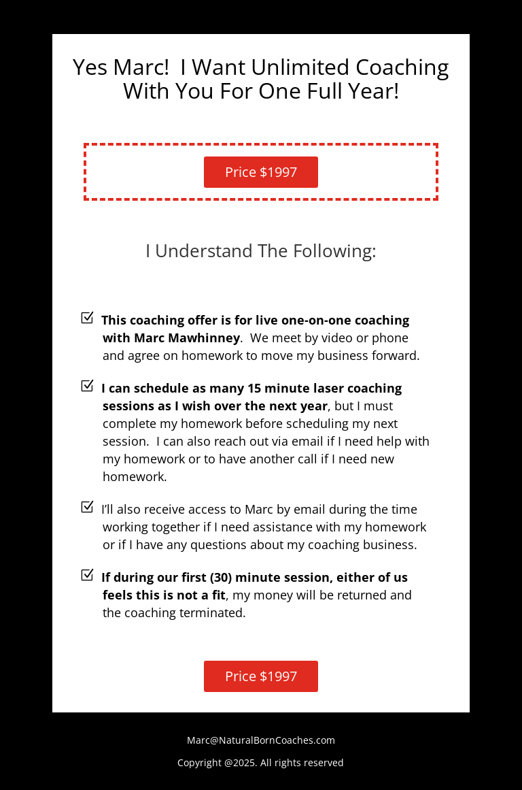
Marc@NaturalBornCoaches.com (261, 740)
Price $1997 (261, 172)
